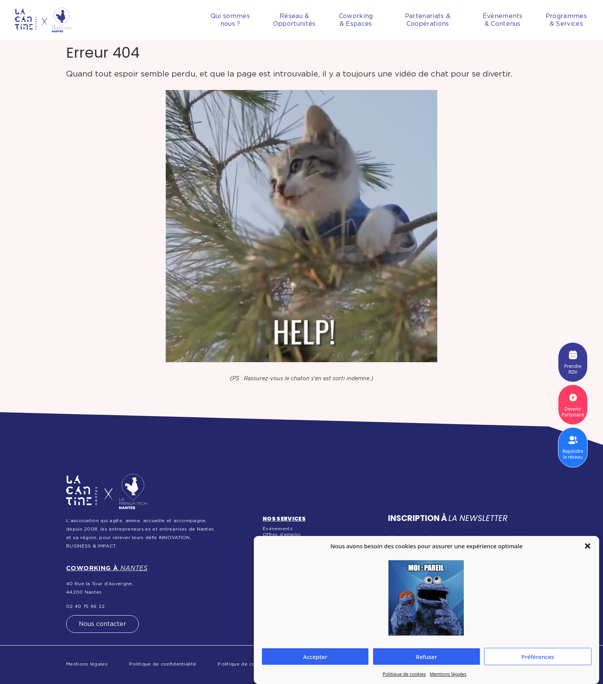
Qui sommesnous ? (230, 20)
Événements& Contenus (503, 20)
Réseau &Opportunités (294, 20)
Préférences (537, 657)
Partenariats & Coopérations (427, 20)
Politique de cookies (404, 674)
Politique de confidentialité (162, 664)
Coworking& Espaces (356, 20)
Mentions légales (448, 674)
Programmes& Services (566, 20)
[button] (587, 546)
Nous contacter (102, 624)
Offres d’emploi (282, 534)
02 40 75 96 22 (85, 606)
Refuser (426, 657)
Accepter (315, 657)
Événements (278, 528)
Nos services (284, 519)
